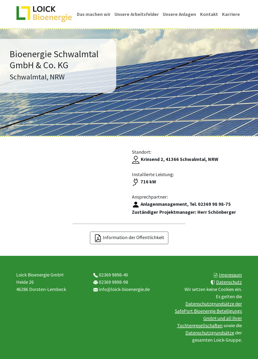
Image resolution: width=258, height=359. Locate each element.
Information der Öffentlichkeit (129, 238)
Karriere (231, 14)
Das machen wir (94, 14)
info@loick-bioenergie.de (124, 289)
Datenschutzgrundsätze (209, 333)
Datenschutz (229, 282)
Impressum (230, 275)
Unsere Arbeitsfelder (137, 14)
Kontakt (209, 14)
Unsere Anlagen (179, 14)
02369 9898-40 (113, 275)
